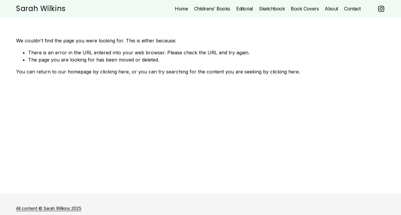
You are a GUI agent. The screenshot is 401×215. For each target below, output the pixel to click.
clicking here (114, 72)
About (331, 9)
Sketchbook (272, 9)
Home (181, 9)
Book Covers (305, 9)
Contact (352, 9)
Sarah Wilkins (41, 8)
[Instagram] (381, 9)
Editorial (244, 9)
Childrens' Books (212, 9)
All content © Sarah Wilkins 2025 (48, 208)
